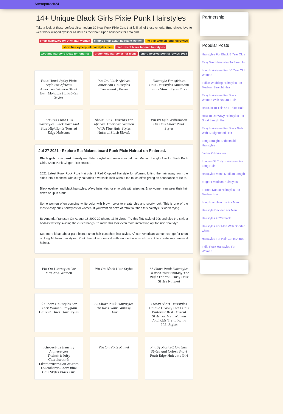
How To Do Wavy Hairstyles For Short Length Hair (223, 118)
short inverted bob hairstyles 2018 (163, 53)
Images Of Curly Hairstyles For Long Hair (222, 164)
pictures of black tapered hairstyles (141, 47)
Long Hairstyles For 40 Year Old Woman (223, 73)
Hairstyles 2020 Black (216, 218)
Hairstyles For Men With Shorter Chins (223, 228)
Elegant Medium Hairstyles (220, 181)
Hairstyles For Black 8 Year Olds (223, 54)
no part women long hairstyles (167, 40)
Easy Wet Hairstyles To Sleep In (223, 62)
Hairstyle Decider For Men (219, 210)
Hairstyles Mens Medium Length (223, 174)
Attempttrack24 (46, 4)
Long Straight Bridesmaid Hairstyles (219, 143)
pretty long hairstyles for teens (116, 53)
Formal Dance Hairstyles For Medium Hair (221, 192)
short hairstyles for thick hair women (65, 40)
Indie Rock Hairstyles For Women (218, 249)
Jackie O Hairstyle (214, 153)
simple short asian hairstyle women (118, 40)
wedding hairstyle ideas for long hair (66, 53)
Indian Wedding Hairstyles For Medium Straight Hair (222, 85)
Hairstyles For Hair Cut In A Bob (223, 238)
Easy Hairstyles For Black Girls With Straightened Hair (222, 131)
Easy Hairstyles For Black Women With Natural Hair (219, 98)
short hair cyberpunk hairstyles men (88, 47)
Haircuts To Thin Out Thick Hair (223, 108)
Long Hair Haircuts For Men (220, 202)
